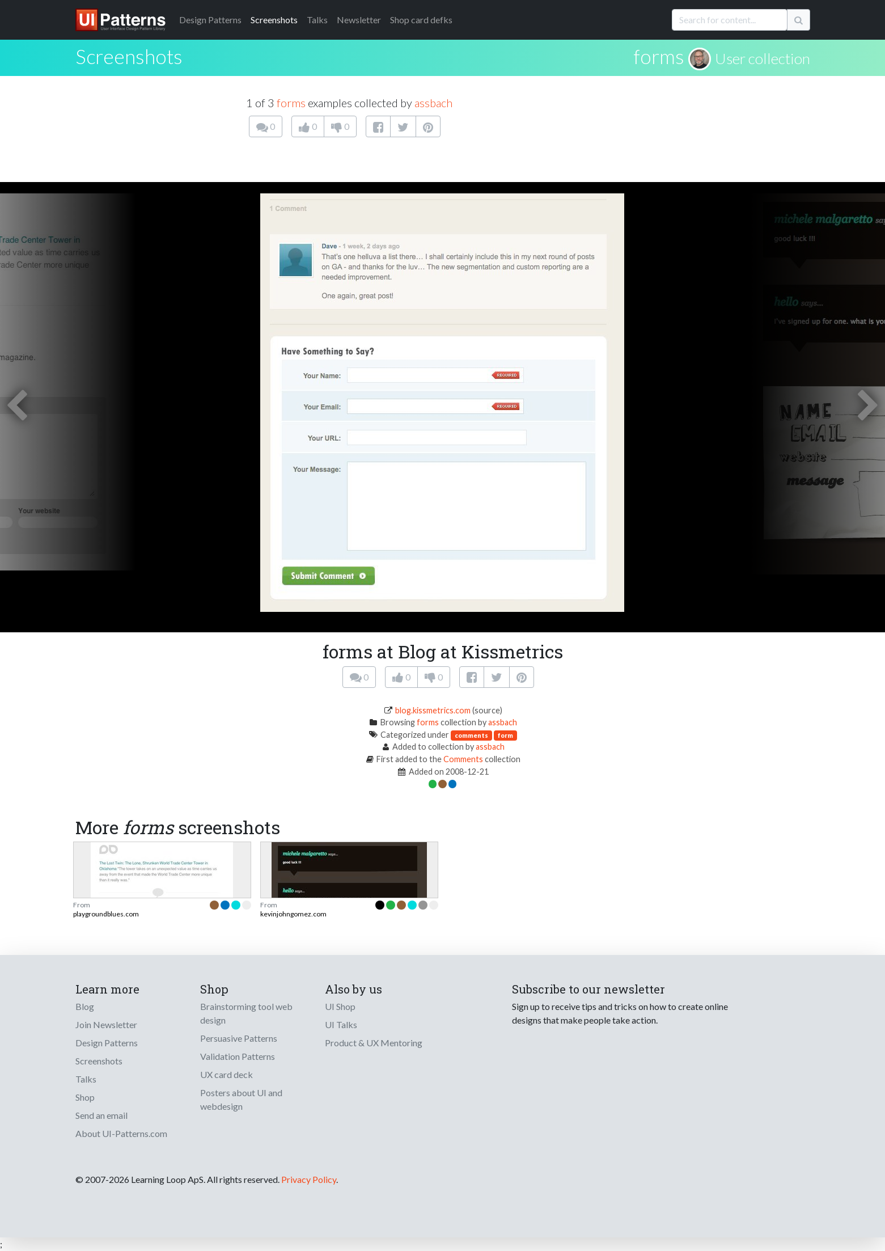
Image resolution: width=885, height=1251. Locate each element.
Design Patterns (106, 1042)
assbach (433, 102)
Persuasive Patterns (238, 1038)
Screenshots (274, 19)
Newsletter (359, 19)
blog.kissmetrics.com (433, 710)
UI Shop (340, 1006)
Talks (317, 19)
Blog (84, 1006)
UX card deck (226, 1074)
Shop (85, 1097)
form (505, 735)
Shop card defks (421, 19)
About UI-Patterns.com (121, 1133)
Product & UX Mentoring (373, 1042)
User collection (762, 58)
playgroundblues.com (106, 914)
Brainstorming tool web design (246, 1013)
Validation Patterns (237, 1056)
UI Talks (341, 1024)
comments (471, 735)
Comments (463, 759)
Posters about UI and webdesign (241, 1099)
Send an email (101, 1115)
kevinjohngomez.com (293, 914)
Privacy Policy (308, 1179)
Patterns (210, 19)
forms (658, 56)
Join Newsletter (106, 1024)
